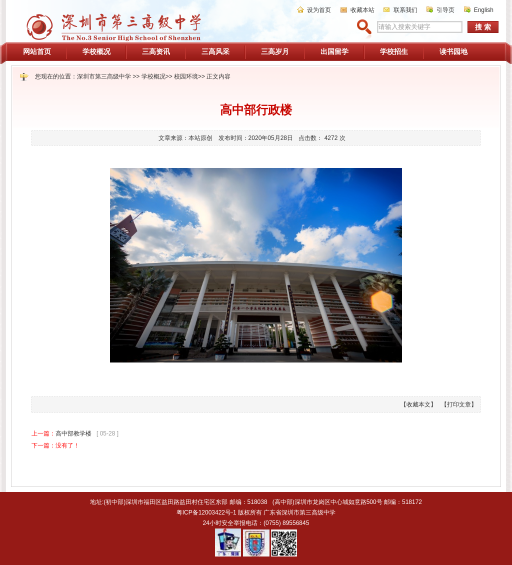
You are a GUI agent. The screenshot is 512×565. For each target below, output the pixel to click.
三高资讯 (156, 52)
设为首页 (319, 10)
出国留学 (334, 52)
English (484, 10)
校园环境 (186, 76)
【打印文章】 (459, 404)
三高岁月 (275, 52)
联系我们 (406, 10)
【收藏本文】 (418, 404)
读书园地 (454, 52)
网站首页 (37, 52)
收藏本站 (362, 10)
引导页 (445, 10)
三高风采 (216, 52)
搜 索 (483, 27)
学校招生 (394, 52)
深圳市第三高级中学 (104, 76)
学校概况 (96, 52)
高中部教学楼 (74, 433)
